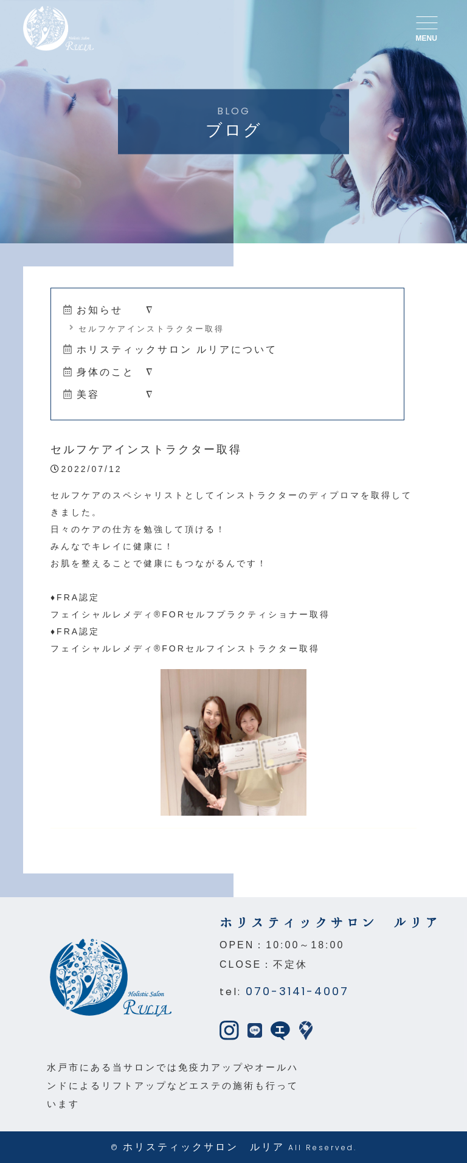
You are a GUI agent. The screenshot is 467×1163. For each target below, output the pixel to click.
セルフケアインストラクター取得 (146, 328)
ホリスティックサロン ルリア (204, 1147)
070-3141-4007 (297, 991)
